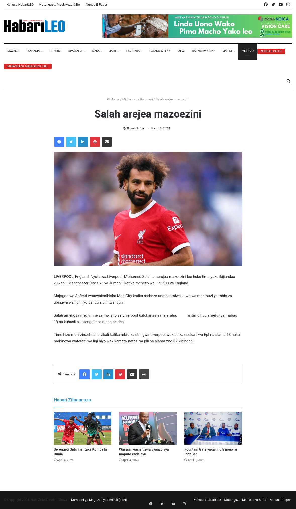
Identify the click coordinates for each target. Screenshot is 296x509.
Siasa (96, 51)
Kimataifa (75, 51)
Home (113, 99)
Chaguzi (55, 51)
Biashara (133, 51)
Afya (181, 51)
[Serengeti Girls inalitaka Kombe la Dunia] (83, 428)
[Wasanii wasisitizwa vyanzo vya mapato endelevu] (148, 428)
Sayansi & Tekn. (160, 51)
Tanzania (33, 51)
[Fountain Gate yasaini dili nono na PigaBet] (213, 428)
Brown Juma (135, 128)
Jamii (113, 51)
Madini (227, 51)
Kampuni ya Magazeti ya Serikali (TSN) (99, 500)
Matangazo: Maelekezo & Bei (60, 4)
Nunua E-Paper (96, 4)
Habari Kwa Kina (203, 51)
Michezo (248, 51)
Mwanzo (13, 51)
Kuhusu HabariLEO (20, 4)
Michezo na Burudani (137, 99)
